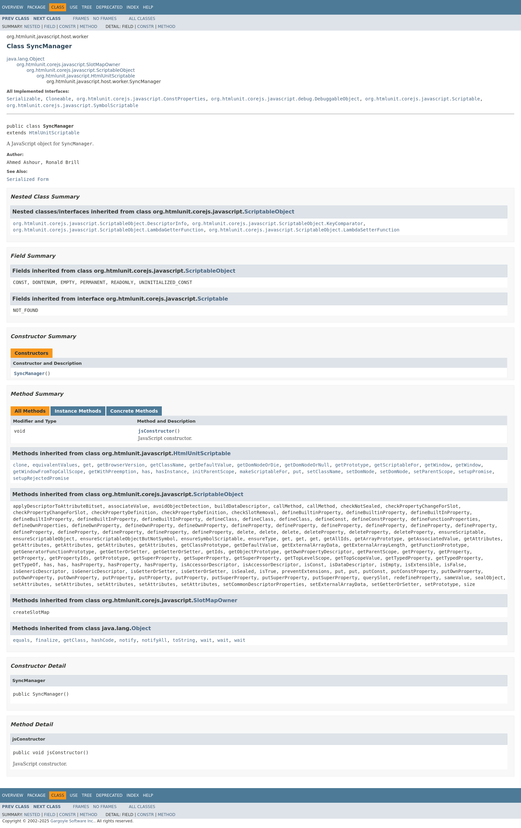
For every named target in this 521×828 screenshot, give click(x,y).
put (297, 471)
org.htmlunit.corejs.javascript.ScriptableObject (81, 70)
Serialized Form (28, 179)
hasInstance (171, 471)
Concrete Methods (134, 411)
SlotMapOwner (215, 600)
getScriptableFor (396, 465)
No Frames (105, 18)
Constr (67, 26)
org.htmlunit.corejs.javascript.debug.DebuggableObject (285, 98)
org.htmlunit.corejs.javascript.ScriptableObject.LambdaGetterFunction (108, 229)
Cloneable (58, 98)
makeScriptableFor (263, 471)
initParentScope (213, 471)
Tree (87, 7)
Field (49, 26)
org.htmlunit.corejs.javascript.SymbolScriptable (72, 105)
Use (74, 7)
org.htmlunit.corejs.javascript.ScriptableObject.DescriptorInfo (100, 223)
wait (206, 640)
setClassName (324, 471)
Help (148, 7)
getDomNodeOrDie (258, 465)
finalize (46, 640)
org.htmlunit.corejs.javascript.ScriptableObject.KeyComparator (277, 223)
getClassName (167, 465)
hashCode (102, 640)
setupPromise (475, 471)
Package (36, 7)
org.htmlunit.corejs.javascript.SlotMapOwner (68, 64)
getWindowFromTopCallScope (48, 471)
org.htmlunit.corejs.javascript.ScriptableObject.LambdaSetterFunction (304, 229)
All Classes (142, 18)
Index (133, 7)
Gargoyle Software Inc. (72, 821)
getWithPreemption (112, 471)
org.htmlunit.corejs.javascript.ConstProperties (141, 98)
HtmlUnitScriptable (54, 132)
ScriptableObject (269, 211)
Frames (81, 18)
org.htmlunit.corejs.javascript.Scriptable (422, 98)
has (146, 471)
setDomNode (360, 471)
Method (88, 26)
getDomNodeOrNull (307, 465)
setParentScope (433, 471)
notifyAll (154, 640)
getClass (74, 640)
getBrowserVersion (121, 465)
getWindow (437, 465)
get (87, 465)
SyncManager (29, 373)
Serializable (23, 98)
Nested (32, 26)
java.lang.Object (26, 59)
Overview (12, 7)
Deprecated (109, 7)
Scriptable (212, 299)
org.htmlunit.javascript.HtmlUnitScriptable (86, 75)
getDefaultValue (210, 465)
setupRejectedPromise (41, 478)
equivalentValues (55, 465)
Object (141, 628)
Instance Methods (77, 411)
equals (21, 640)
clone (20, 465)
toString (183, 640)
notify (127, 640)
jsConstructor (156, 431)
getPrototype (351, 465)
